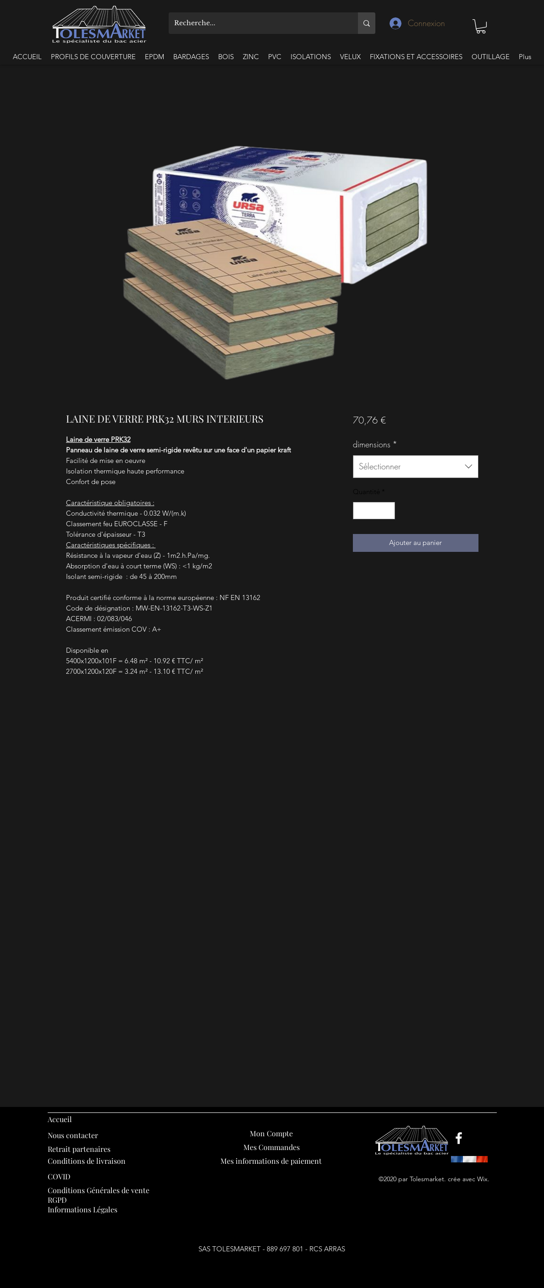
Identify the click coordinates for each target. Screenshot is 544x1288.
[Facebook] (459, 1138)
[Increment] (388, 510)
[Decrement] (360, 510)
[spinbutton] (374, 510)
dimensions (375, 444)
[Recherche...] (256, 23)
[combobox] (415, 466)
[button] (481, 26)
